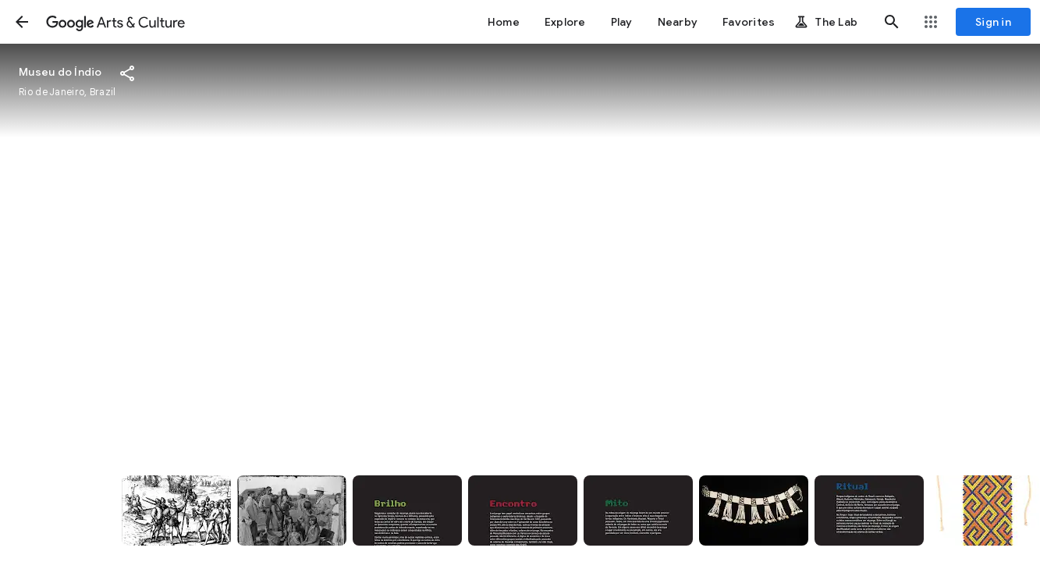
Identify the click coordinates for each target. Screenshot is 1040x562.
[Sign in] (993, 22)
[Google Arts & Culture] (115, 22)
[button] (22, 22)
